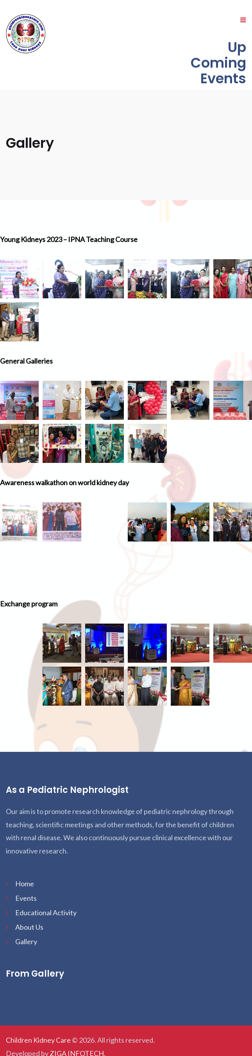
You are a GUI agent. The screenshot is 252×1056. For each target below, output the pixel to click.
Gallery (26, 941)
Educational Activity (46, 912)
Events (26, 898)
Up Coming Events (218, 63)
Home (24, 883)
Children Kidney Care (38, 1040)
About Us (29, 927)
